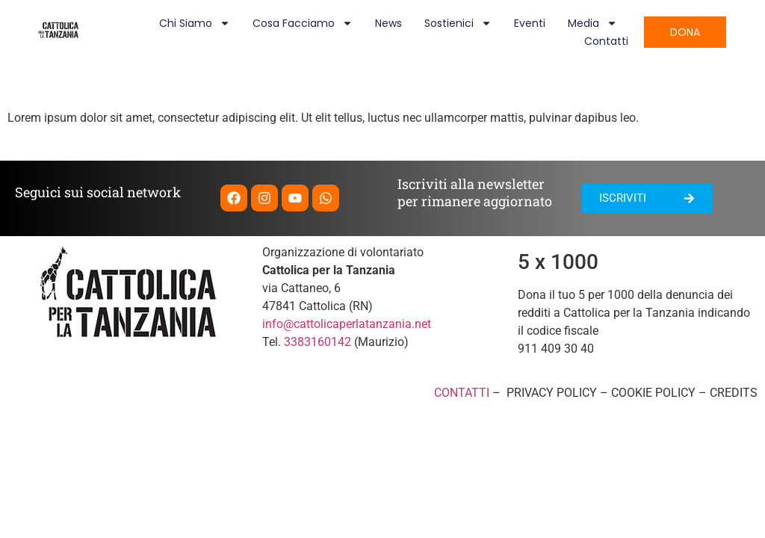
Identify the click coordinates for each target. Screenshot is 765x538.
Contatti (606, 41)
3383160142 (317, 342)
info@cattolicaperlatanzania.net (346, 324)
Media (592, 23)
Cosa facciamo (303, 23)
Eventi (529, 23)
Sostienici (458, 23)
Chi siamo (194, 23)
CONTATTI (461, 393)
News (388, 23)
